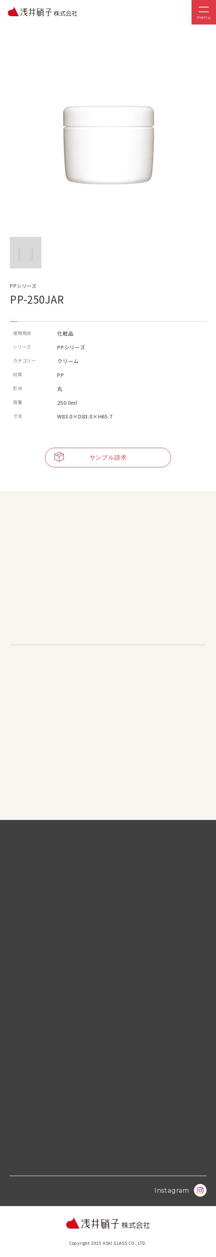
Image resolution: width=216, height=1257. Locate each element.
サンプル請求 (90, 457)
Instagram (181, 1190)
